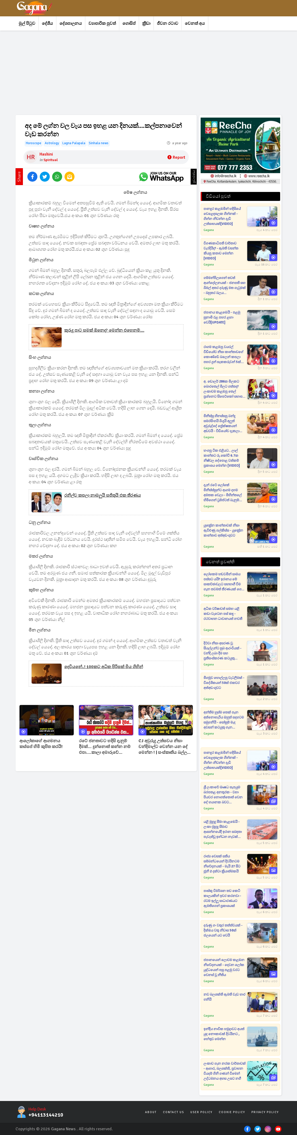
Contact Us (173, 1112)
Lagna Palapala (73, 143)
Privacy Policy (265, 1112)
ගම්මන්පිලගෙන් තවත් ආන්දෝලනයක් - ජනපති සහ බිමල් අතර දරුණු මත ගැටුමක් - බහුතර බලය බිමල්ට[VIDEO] (225, 286)
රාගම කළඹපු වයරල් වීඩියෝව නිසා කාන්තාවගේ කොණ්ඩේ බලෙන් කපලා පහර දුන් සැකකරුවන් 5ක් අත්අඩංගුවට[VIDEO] (223, 355)
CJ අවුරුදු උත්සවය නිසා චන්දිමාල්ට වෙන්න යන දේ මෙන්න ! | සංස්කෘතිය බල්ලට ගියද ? (164, 746)
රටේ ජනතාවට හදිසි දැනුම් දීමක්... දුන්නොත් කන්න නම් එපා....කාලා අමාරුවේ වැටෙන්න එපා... (105, 746)
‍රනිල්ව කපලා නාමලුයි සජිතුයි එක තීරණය (102, 495)
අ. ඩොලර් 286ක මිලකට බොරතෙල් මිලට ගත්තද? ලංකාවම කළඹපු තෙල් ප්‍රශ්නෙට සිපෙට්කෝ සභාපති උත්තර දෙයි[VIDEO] (224, 389)
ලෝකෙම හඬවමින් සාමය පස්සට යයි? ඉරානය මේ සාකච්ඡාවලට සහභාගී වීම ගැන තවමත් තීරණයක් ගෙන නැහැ (224, 582)
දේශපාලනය (71, 23)
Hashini (46, 154)
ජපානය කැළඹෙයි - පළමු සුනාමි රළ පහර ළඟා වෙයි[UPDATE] (222, 317)
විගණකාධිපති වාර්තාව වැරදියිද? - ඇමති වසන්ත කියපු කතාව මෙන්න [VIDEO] (221, 250)
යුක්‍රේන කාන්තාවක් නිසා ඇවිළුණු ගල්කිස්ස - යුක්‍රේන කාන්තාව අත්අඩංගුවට (223, 530)
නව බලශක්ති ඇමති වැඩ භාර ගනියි (224, 997)
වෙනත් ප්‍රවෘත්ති (220, 561)
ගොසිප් (129, 23)
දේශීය (47, 23)
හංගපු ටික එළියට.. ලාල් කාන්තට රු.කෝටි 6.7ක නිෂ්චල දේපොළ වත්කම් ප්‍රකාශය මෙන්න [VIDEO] (222, 458)
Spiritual (50, 160)
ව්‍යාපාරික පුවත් (102, 23)
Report (176, 157)
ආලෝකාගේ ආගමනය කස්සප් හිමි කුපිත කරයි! (41, 743)
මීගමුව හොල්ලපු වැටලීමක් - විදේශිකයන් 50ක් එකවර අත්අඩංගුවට (224, 683)
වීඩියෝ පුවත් (218, 196)
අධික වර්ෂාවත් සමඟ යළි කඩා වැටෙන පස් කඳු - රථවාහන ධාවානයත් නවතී (223, 614)
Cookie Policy (232, 1112)
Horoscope (33, 143)
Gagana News (63, 1129)
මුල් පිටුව (27, 23)
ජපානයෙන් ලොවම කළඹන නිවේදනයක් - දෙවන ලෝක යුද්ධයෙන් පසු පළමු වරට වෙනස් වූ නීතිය (224, 967)
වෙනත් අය (195, 23)
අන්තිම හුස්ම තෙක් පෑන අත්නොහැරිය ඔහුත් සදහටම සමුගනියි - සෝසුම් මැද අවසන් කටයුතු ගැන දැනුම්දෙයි (224, 720)
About (151, 1112)
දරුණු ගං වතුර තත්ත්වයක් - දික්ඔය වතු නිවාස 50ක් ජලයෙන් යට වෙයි (223, 930)
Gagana (209, 230)
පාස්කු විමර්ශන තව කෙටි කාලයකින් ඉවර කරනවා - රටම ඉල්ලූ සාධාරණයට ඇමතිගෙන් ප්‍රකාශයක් (222, 898)
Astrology (52, 143)
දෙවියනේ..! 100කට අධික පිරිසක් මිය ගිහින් (103, 666)
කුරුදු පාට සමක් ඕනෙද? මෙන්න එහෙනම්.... (104, 330)
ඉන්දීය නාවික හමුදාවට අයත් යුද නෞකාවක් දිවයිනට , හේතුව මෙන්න (224, 1034)
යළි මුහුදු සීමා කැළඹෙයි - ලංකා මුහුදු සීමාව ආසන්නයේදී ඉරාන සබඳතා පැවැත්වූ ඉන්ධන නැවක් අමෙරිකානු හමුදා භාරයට (223, 829)
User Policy (201, 1112)
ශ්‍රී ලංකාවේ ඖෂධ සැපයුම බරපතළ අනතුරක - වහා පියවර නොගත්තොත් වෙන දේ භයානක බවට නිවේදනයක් (223, 795)
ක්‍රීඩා (146, 23)
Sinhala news (98, 143)
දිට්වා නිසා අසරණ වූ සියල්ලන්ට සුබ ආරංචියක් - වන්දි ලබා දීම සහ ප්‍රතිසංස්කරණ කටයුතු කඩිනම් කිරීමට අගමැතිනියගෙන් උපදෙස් (222, 651)
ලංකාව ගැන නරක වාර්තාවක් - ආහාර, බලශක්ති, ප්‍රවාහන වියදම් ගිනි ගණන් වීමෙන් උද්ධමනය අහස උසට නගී (225, 1071)
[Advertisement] (148, 73)
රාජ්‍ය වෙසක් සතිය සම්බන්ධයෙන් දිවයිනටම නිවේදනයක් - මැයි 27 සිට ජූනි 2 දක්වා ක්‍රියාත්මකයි (222, 863)
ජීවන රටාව (167, 23)
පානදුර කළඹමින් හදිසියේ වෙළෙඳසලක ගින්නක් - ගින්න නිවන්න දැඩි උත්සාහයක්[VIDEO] (222, 216)
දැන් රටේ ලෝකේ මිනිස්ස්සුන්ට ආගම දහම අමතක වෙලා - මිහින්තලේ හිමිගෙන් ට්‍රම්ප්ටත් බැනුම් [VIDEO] (223, 493)
